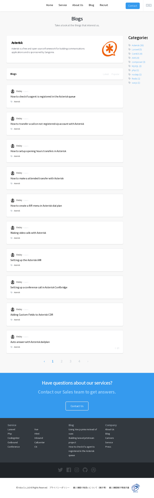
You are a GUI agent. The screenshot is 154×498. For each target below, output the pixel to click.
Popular (115, 74)
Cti (35, 446)
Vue (36, 429)
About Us (77, 5)
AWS (133, 57)
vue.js (134, 82)
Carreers (109, 437)
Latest (106, 74)
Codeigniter (14, 437)
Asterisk (15, 101)
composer (136, 61)
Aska (13, 9)
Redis (134, 78)
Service (63, 5)
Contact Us (77, 406)
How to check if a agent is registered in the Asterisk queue (82, 451)
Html (36, 433)
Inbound (38, 437)
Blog (91, 5)
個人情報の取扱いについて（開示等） (89, 487)
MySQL (135, 66)
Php (10, 433)
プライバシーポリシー (59, 487)
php (133, 70)
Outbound (13, 442)
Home (49, 5)
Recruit (104, 5)
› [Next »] (87, 361)
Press (108, 446)
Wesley (16, 91)
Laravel (135, 49)
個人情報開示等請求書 (119, 487)
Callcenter (39, 442)
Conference (14, 446)
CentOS (135, 53)
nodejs (135, 74)
